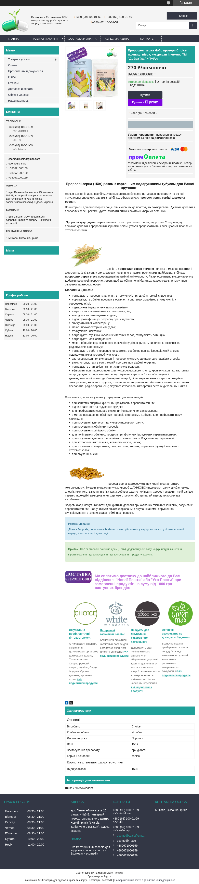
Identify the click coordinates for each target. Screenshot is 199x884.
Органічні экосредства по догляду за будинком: (176, 633)
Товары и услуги (45, 38)
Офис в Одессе (18, 94)
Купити (145, 95)
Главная (14, 38)
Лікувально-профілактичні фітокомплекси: (80, 633)
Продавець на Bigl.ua (99, 876)
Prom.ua (118, 872)
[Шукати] (193, 25)
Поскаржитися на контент (129, 880)
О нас (12, 77)
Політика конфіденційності (160, 880)
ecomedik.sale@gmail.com (24, 158)
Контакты (147, 38)
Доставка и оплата (82, 38)
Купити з (145, 102)
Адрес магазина (117, 38)
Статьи (12, 65)
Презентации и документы (25, 71)
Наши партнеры (18, 100)
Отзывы (13, 83)
